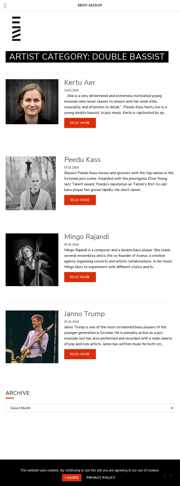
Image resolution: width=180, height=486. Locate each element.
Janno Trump (84, 314)
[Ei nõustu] (170, 475)
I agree (72, 477)
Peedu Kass (82, 159)
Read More (80, 123)
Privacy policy (100, 477)
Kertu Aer (79, 82)
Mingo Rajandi (86, 237)
